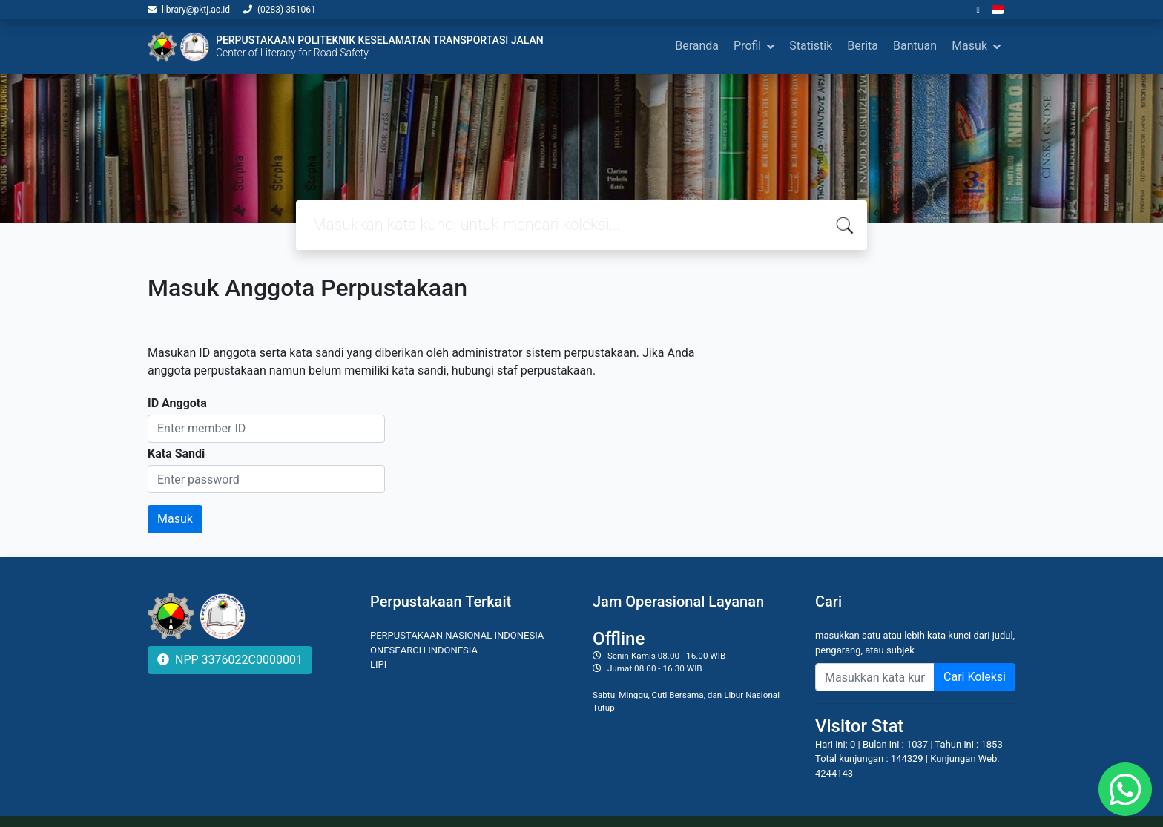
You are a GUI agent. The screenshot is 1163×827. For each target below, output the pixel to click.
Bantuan (915, 46)
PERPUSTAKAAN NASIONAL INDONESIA (457, 635)
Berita (862, 46)
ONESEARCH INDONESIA (424, 650)
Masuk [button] (969, 46)
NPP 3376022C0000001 (230, 660)
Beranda (697, 46)
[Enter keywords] (875, 677)
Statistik (810, 46)
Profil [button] (747, 46)
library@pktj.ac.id (196, 9)
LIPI (378, 664)
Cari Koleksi (974, 677)
